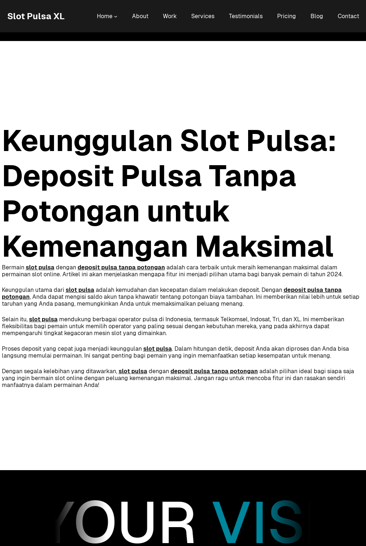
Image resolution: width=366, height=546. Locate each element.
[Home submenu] (116, 16)
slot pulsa (40, 267)
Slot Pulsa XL (36, 16)
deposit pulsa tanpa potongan (121, 267)
